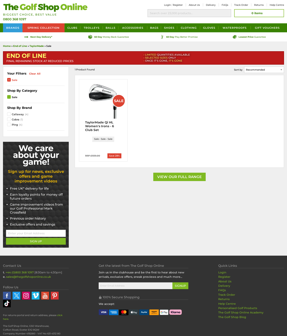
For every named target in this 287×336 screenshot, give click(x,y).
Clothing (189, 27)
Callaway (18, 114)
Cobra (15, 119)
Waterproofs (235, 27)
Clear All (34, 73)
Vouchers (267, 27)
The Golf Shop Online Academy (240, 312)
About (194, 4)
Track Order (241, 4)
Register (178, 4)
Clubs (72, 27)
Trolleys (91, 27)
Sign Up (36, 241)
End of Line (20, 45)
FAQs (225, 4)
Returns (259, 4)
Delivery (211, 4)
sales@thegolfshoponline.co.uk (28, 277)
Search (227, 13)
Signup (180, 286)
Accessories (132, 27)
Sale (14, 80)
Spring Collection (44, 27)
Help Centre (227, 303)
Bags (154, 27)
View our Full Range (179, 177)
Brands (12, 27)
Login (167, 4)
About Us (224, 281)
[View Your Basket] (259, 13)
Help (277, 4)
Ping (15, 124)
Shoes (169, 27)
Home (7, 45)
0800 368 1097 (14, 19)
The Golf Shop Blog (232, 317)
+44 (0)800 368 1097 (20, 272)
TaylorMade (36, 45)
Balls (110, 27)
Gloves (209, 27)
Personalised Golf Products (237, 308)
